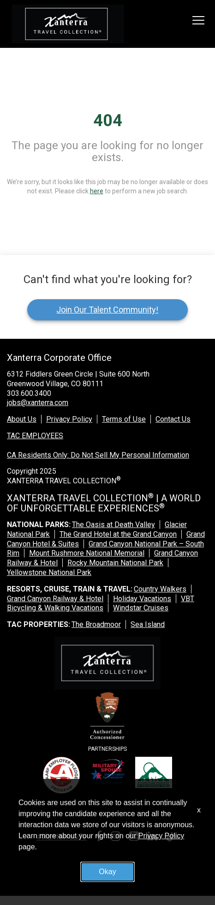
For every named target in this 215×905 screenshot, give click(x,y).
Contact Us (173, 419)
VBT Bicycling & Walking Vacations (100, 603)
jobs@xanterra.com (37, 402)
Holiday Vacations (142, 598)
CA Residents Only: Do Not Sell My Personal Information (98, 455)
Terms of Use (124, 419)
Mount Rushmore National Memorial (86, 553)
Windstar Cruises (140, 607)
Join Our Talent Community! (107, 309)
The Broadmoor (96, 624)
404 (107, 120)
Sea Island (148, 624)
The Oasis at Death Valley (113, 524)
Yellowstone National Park (49, 572)
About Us (21, 419)
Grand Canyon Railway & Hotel (55, 598)
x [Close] (199, 810)
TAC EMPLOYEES (35, 435)
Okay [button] (107, 872)
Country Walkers (160, 589)
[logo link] (67, 24)
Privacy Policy (69, 419)
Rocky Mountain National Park (115, 562)
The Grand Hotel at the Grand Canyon (118, 534)
